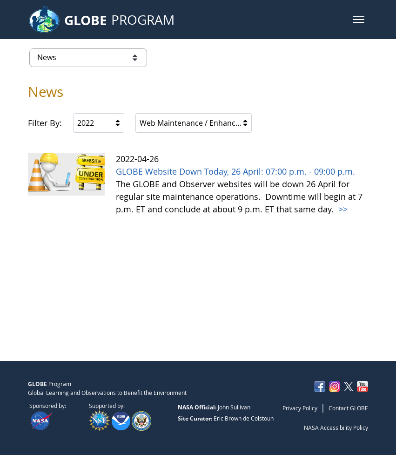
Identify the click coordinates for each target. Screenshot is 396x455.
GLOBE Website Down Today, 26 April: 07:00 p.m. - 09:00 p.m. (235, 171)
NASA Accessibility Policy (336, 427)
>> (342, 209)
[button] (358, 19)
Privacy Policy (299, 408)
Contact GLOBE (348, 408)
